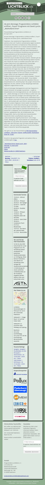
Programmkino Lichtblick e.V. (24, 481)
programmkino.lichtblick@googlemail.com (16, 476)
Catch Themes (32, 483)
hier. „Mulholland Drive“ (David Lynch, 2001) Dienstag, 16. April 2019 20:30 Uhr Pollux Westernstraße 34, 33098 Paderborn (15, 145)
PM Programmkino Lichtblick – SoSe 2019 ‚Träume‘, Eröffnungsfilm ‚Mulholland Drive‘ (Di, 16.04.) (21, 132)
